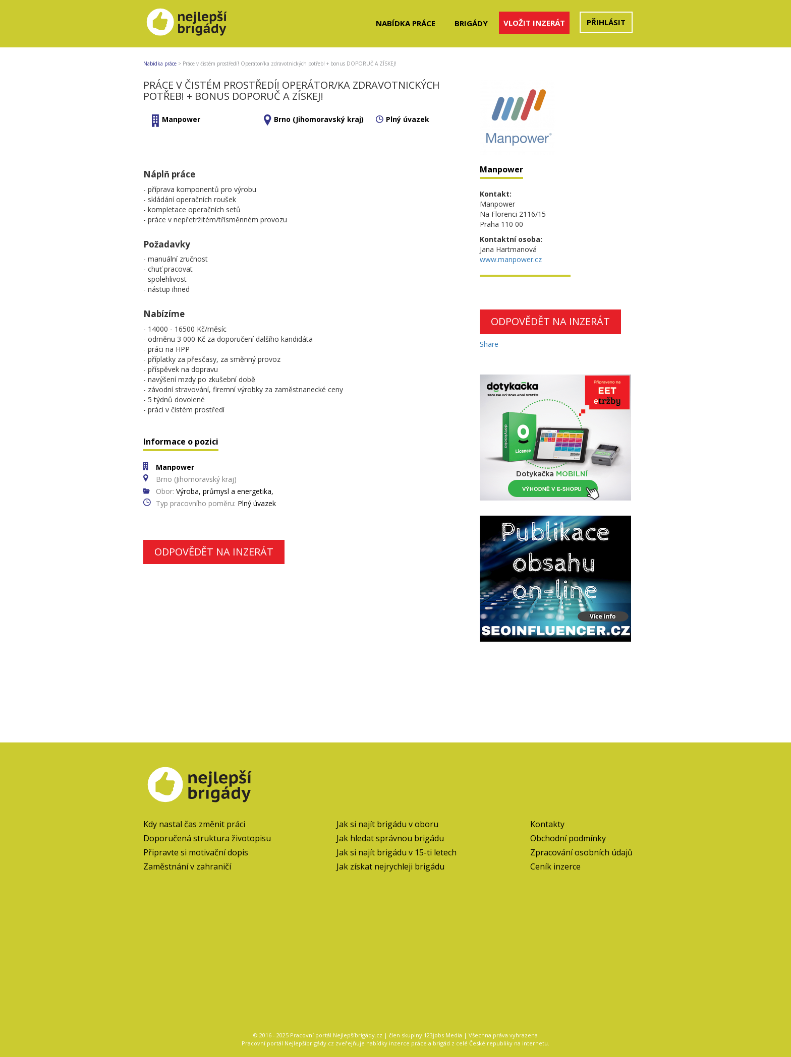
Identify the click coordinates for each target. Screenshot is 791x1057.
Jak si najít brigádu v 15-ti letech (396, 852)
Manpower (181, 119)
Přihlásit (606, 22)
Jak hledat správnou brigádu (390, 838)
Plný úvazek (407, 119)
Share (489, 344)
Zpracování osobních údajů (581, 852)
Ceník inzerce (555, 866)
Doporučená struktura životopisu (207, 838)
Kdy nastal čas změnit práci (194, 824)
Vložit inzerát (534, 23)
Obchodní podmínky (568, 838)
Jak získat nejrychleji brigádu (390, 866)
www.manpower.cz (511, 259)
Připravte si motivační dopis (195, 852)
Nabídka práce (405, 23)
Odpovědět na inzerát (213, 551)
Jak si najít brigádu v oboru (387, 824)
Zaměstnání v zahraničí (187, 866)
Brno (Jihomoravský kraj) (319, 119)
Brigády (471, 23)
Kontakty (547, 824)
